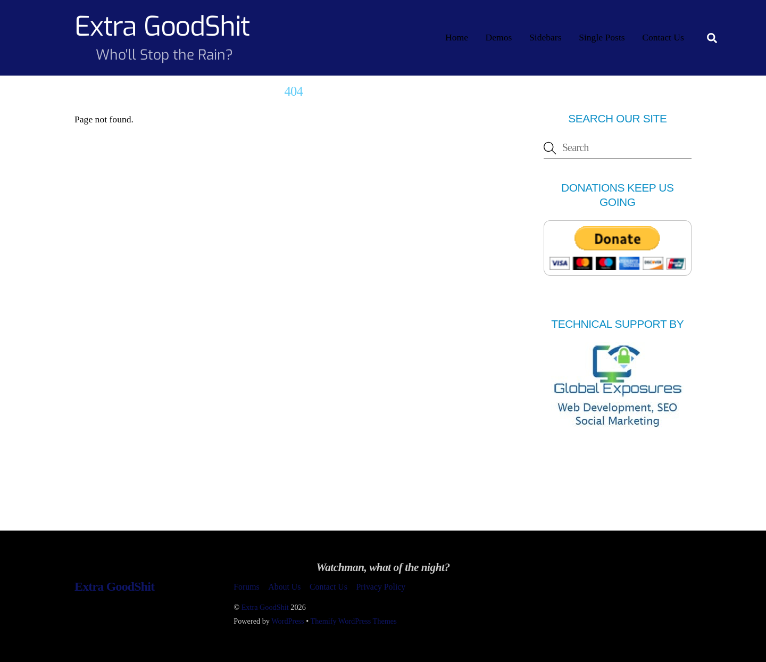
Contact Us (663, 37)
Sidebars (545, 37)
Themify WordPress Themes (354, 621)
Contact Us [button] (328, 586)
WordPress (287, 621)
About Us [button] (284, 586)
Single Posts (602, 37)
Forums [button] (246, 586)
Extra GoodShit (265, 607)
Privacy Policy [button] (380, 586)
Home (456, 37)
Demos (499, 37)
